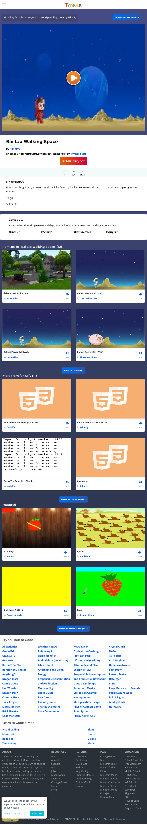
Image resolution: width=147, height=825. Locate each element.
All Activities (10, 647)
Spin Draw (115, 670)
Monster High (46, 689)
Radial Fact (86, 557)
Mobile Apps (58, 775)
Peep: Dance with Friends (124, 689)
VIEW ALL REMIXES (74, 370)
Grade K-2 (8, 652)
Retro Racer (81, 647)
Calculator (82, 481)
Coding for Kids (15, 17)
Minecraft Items (108, 786)
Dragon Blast (10, 679)
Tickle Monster (47, 656)
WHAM (10, 557)
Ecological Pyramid (85, 693)
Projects (32, 17)
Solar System (81, 712)
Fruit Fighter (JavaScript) (53, 661)
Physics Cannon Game (87, 707)
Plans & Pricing (84, 779)
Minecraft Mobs (108, 775)
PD (126, 797)
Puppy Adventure (84, 716)
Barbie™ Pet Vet (11, 666)
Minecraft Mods (108, 790)
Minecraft (8, 735)
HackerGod (12, 357)
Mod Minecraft (11, 707)
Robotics (7, 739)
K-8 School (130, 786)
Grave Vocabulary (89, 357)
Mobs (91, 744)
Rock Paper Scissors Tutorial (92, 422)
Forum (54, 786)
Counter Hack (10, 698)
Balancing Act (46, 652)
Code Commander (49, 712)
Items (91, 735)
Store (54, 790)
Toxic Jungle (9, 702)
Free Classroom (133, 764)
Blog (53, 757)
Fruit (79, 610)
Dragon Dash (10, 693)
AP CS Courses (132, 779)
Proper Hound (87, 615)
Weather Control (48, 647)
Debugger (115, 679)
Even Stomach (14, 615)
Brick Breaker (10, 712)
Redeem (80, 768)
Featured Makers (85, 775)
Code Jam (105, 794)
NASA (112, 652)
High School (131, 775)
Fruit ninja (9, 552)
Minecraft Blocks (109, 779)
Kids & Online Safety (91, 820)
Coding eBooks (59, 783)
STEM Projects (132, 805)
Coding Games (108, 757)
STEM (112, 684)
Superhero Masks (84, 689)
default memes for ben (16, 293)
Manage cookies (12, 813)
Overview (81, 757)
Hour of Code (107, 797)
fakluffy (15, 148)
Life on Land (45, 666)
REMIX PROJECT (73, 161)
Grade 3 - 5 (8, 656)
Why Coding (82, 771)
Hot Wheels (9, 689)
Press (54, 768)
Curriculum (82, 760)
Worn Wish (12, 298)
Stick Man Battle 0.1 (14, 610)
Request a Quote (133, 808)
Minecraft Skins (108, 764)
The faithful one (88, 298)
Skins (91, 730)
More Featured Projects (73, 629)
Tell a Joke (115, 656)
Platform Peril (82, 656)
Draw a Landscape (85, 684)
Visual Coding (10, 730)
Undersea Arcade (119, 666)
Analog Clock (117, 702)
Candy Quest (10, 684)
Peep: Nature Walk (120, 693)
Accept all (37, 813)
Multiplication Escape (87, 702)
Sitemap (55, 779)
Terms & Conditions (53, 820)
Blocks (92, 739)
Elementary (131, 768)
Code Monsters (11, 716)
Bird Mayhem (117, 661)
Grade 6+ (7, 661)
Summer (80, 786)
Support (55, 764)
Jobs (53, 771)
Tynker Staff (78, 153)
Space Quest (45, 693)
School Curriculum (134, 760)
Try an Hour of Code (17, 640)
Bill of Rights (117, 698)
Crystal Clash (117, 647)
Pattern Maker (118, 675)
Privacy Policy (72, 820)
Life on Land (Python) (87, 661)
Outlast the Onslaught (87, 652)
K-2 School (130, 783)
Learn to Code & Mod (18, 723)
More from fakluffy (73, 500)
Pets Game (44, 698)
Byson (80, 552)
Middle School (132, 771)
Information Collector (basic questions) (22, 422)
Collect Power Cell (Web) (90, 293)
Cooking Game (47, 702)
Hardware (115, 707)
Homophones (82, 698)
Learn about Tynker (127, 17)
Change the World (49, 707)
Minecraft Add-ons (110, 783)
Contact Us (120, 820)
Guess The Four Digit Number (19, 481)
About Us (56, 760)
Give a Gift (81, 764)
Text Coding (9, 744)
